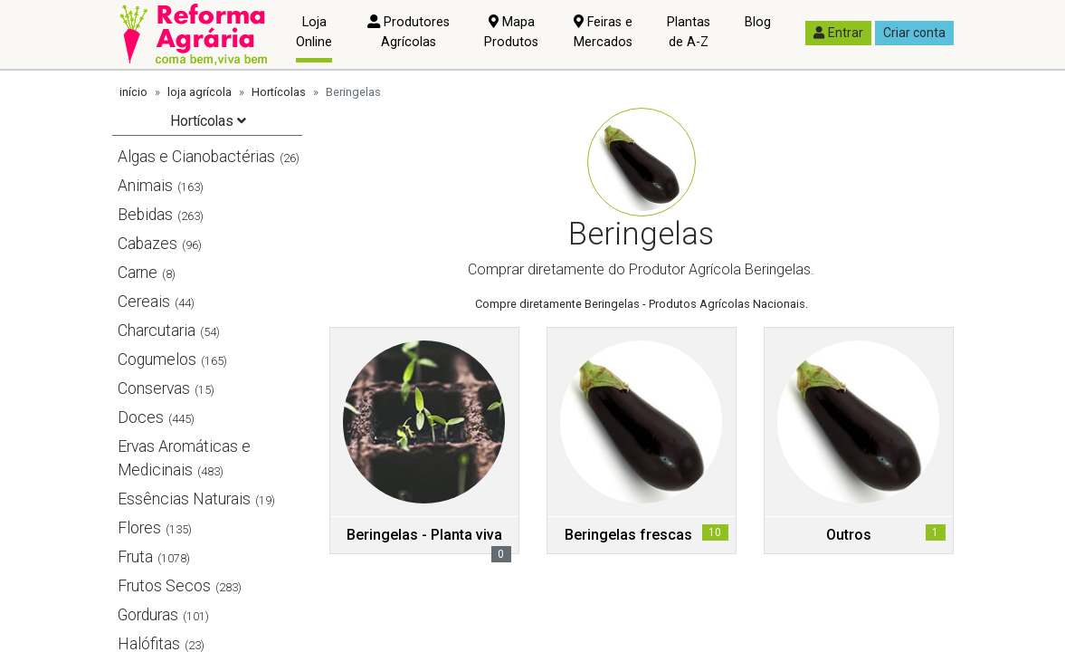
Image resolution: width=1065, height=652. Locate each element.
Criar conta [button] (914, 32)
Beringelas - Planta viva (424, 534)
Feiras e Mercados (603, 32)
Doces (141, 417)
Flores (139, 528)
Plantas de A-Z (688, 32)
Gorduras (148, 615)
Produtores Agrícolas (408, 32)
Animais (145, 186)
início (133, 92)
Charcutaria (156, 330)
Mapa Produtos (511, 32)
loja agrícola (199, 92)
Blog (758, 22)
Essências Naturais (184, 499)
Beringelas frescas (628, 534)
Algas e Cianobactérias (196, 157)
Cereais (144, 301)
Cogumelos (157, 359)
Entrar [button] (838, 32)
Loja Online (314, 32)
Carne (137, 273)
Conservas (154, 388)
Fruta (135, 557)
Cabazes (147, 244)
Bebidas (145, 215)
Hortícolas (279, 92)
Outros (848, 534)
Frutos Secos (164, 586)
